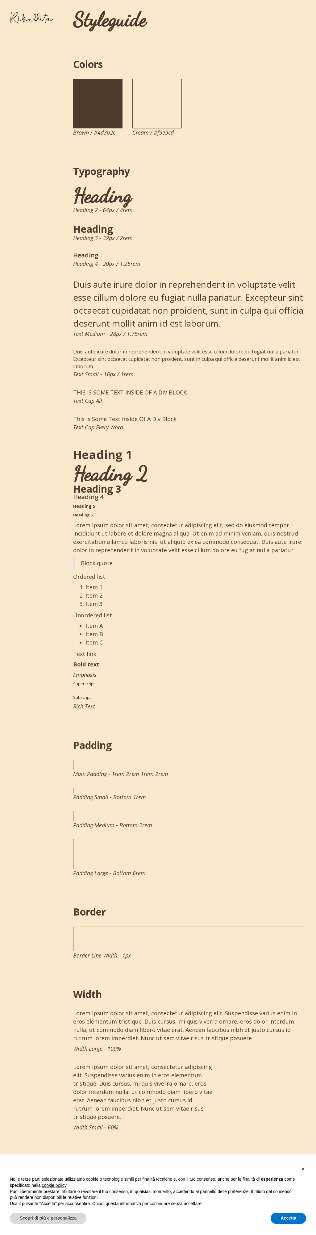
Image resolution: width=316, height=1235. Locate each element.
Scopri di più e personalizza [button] (48, 1218)
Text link (84, 653)
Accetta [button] (288, 1218)
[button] (303, 1169)
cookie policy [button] (54, 1185)
